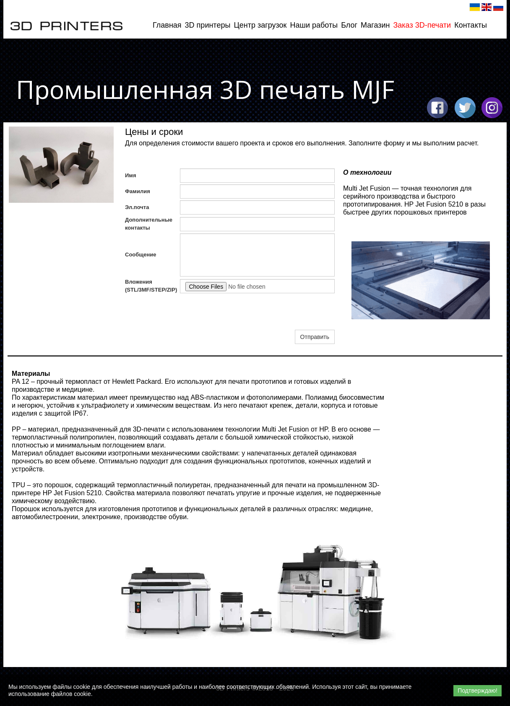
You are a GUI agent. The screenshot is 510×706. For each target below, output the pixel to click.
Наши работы (314, 25)
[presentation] (243, 311)
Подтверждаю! (477, 690)
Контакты (470, 25)
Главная (167, 25)
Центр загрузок (260, 25)
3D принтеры (208, 25)
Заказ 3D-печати (422, 25)
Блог (349, 25)
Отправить (314, 337)
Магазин (375, 25)
